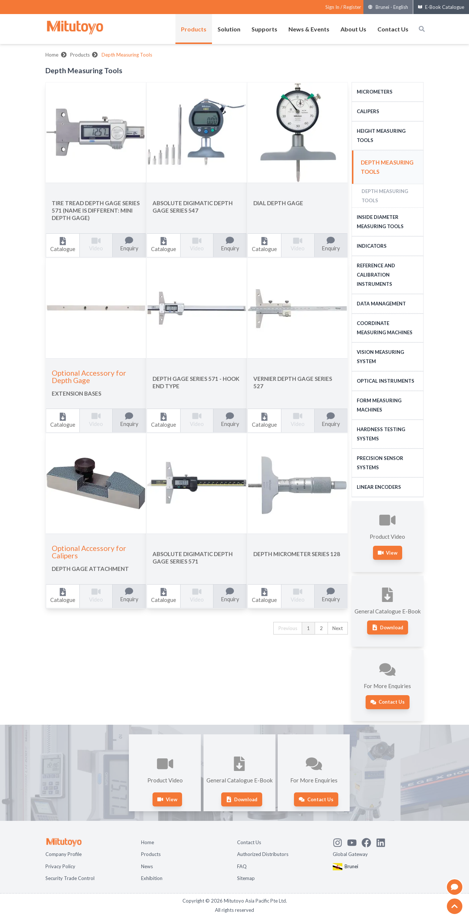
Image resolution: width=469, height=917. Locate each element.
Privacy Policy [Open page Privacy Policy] (60, 866)
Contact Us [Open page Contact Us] (249, 842)
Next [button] (337, 628)
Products (80, 55)
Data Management (381, 304)
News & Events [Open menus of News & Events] (308, 29)
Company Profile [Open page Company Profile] (63, 854)
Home (51, 55)
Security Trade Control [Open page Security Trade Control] (70, 878)
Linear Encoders (379, 487)
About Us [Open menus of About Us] (353, 29)
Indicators (372, 246)
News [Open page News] (147, 866)
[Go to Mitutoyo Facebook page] (369, 841)
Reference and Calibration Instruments (376, 275)
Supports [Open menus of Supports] (264, 29)
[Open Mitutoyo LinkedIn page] (383, 841)
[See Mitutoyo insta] (340, 841)
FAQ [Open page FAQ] (242, 866)
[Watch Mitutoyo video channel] (354, 841)
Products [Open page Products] (151, 854)
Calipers (368, 111)
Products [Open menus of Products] (193, 29)
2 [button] (321, 628)
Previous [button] (287, 628)
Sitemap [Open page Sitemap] (246, 878)
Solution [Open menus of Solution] (229, 29)
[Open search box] (421, 29)
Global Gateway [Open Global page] (350, 854)
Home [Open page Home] (147, 842)
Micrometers (375, 92)
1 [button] (308, 628)
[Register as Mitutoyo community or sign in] (343, 7)
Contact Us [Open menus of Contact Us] (392, 29)
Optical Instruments (385, 381)
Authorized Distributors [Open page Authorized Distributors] (262, 854)
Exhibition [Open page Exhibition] (151, 878)
